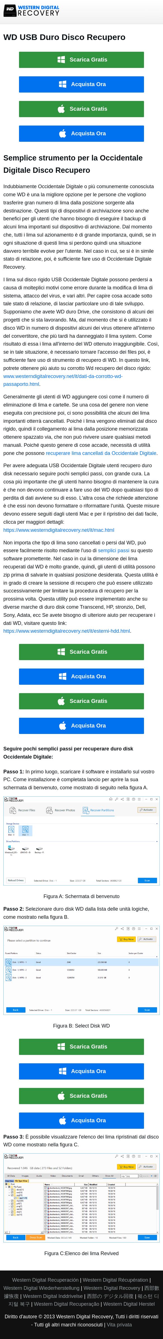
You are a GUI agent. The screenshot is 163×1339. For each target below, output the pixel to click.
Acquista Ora (88, 84)
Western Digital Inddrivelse (53, 1296)
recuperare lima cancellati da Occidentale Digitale (101, 453)
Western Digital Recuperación (45, 1280)
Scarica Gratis (88, 59)
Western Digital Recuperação (66, 1304)
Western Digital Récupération (115, 1280)
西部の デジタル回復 (110, 1296)
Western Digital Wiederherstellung (42, 1288)
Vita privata (119, 1325)
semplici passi (113, 550)
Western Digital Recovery (112, 1288)
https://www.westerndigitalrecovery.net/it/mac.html (58, 530)
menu (153, 12)
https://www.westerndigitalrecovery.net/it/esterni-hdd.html (66, 631)
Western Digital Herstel (129, 1304)
